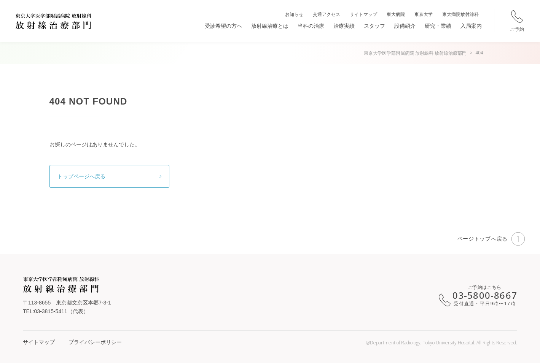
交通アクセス (326, 14)
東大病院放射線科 (460, 14)
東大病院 (396, 14)
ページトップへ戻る (491, 239)
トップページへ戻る (81, 176)
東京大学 (423, 14)
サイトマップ (363, 14)
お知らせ (294, 14)
